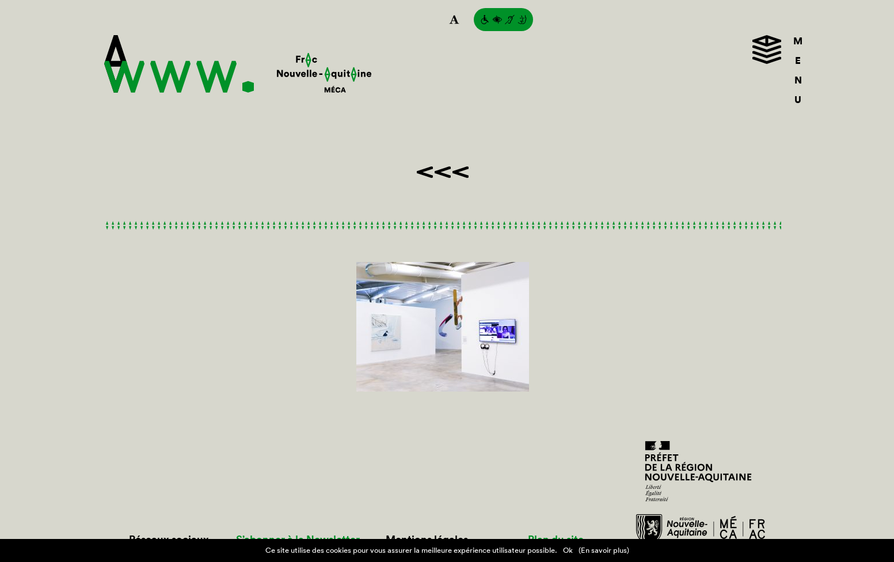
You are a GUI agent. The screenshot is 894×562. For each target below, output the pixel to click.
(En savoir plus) (604, 550)
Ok (568, 550)
